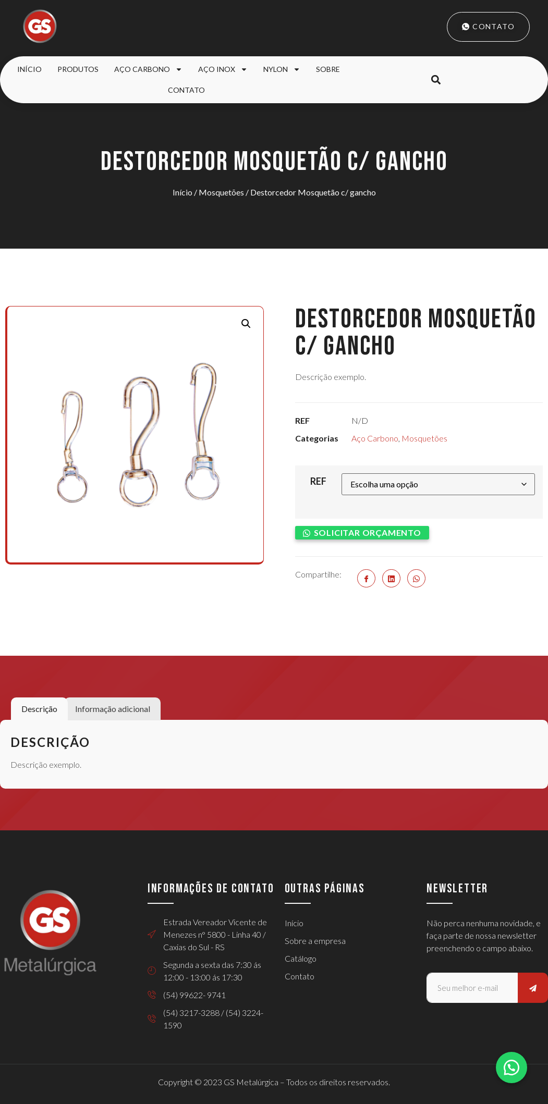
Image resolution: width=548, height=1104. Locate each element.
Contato (186, 89)
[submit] (533, 988)
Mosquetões (221, 192)
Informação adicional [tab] (112, 709)
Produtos (78, 69)
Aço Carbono (148, 69)
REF (318, 481)
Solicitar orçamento (367, 532)
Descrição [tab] (39, 709)
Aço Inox (223, 69)
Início (29, 69)
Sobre (328, 69)
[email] (472, 988)
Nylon (281, 69)
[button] (435, 80)
